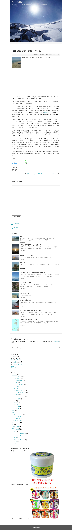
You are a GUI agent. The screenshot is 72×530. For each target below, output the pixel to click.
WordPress (15, 443)
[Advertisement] (24, 81)
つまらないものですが (20, 433)
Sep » (15, 367)
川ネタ (16, 386)
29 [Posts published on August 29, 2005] (12, 366)
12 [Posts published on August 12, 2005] (18, 361)
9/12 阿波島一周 (24, 293)
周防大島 (22, 262)
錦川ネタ (16, 394)
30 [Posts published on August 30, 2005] (13, 366)
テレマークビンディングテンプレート (19, 43)
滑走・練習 (17, 406)
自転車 (14, 412)
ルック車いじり (18, 414)
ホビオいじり (15, 426)
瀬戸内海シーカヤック (43, 174)
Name (14, 201)
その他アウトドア (16, 420)
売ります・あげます (19, 439)
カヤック (14, 375)
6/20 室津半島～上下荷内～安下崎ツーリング (32, 272)
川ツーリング (17, 376)
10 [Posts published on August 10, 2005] (15, 361)
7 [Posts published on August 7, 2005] (20, 359)
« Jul (12, 367)
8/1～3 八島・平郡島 (26, 283)
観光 (15, 431)
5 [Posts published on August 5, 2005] (17, 359)
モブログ (14, 442)
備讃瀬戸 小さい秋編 (26, 255)
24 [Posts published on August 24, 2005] (15, 364)
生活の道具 (17, 429)
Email (14, 206)
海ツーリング (17, 378)
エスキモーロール (18, 384)
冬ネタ (16, 402)
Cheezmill (56, 341)
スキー (14, 401)
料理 (15, 437)
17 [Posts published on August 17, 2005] (15, 362)
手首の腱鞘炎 (15, 224)
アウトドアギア (16, 422)
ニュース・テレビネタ (20, 392)
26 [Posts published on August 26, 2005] (18, 364)
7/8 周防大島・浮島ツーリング (28, 319)
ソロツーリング (33, 174)
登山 (13, 410)
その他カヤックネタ (19, 396)
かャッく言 (17, 398)
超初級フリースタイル (20, 390)
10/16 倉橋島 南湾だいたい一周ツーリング (32, 245)
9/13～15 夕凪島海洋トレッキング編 (30, 310)
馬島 (28, 174)
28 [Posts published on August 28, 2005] (21, 364)
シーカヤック (53, 174)
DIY (13, 424)
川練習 (16, 382)
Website (14, 211)
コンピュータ (17, 435)
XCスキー (16, 408)
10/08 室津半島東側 (25, 300)
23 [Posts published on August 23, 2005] (13, 364)
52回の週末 (17, 2)
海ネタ (16, 388)
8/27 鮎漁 (14, 228)
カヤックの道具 (18, 380)
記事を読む (22, 242)
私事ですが (15, 428)
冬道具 (16, 404)
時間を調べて (47, 112)
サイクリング (17, 416)
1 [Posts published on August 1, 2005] (11, 359)
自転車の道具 (17, 418)
